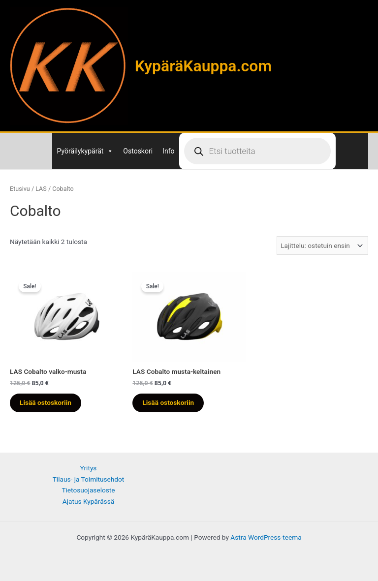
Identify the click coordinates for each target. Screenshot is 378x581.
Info (168, 151)
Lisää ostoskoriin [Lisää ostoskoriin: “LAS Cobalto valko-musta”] (45, 402)
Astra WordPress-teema (265, 537)
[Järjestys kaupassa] (322, 245)
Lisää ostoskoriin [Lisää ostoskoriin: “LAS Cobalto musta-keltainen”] (168, 402)
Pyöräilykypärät (85, 151)
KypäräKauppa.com (203, 66)
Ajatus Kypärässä (88, 501)
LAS (41, 188)
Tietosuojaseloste (88, 490)
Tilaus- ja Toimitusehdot (89, 479)
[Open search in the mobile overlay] (257, 151)
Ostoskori (138, 151)
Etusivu (20, 188)
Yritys (88, 468)
